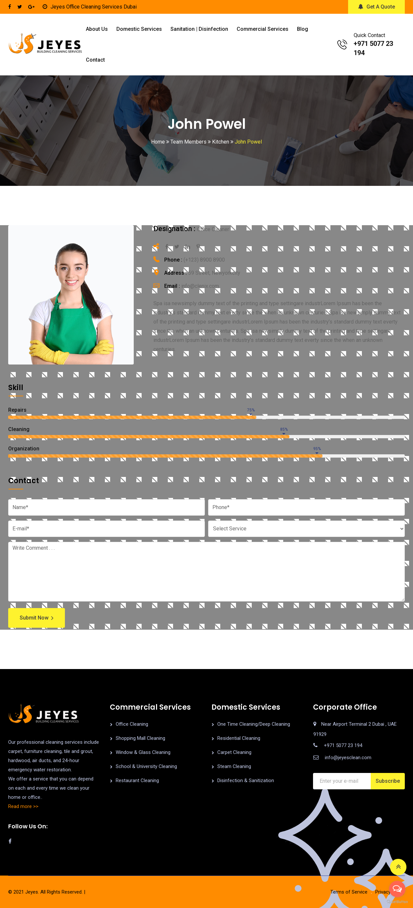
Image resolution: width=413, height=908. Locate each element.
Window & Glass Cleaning (143, 752)
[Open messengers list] (397, 889)
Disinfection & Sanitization (245, 780)
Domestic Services (139, 29)
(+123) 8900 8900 (204, 260)
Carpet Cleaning (234, 752)
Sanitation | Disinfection (199, 29)
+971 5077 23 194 (343, 745)
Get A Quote (376, 7)
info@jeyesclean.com (348, 757)
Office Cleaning (132, 724)
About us (97, 29)
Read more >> (23, 806)
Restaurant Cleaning (137, 780)
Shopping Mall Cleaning (140, 738)
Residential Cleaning (238, 738)
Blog (302, 29)
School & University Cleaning (146, 766)
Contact (95, 60)
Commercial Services (262, 29)
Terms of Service (348, 892)
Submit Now (36, 618)
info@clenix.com (200, 286)
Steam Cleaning (234, 766)
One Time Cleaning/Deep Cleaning (253, 724)
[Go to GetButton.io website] (397, 901)
